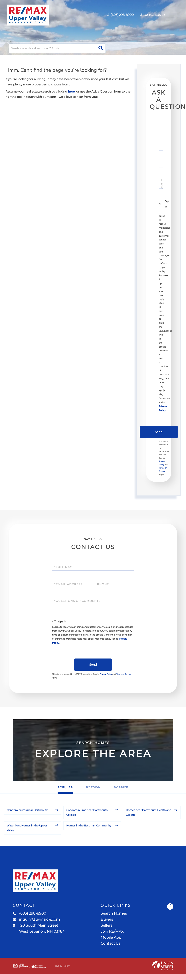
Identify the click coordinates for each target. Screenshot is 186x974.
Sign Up (160, 15)
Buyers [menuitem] (107, 919)
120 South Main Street (39, 928)
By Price (121, 787)
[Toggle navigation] (175, 15)
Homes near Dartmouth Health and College (148, 812)
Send (159, 432)
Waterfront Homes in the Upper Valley (27, 828)
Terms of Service (123, 674)
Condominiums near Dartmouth (27, 810)
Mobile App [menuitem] (111, 937)
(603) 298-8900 (29, 913)
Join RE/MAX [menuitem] (112, 931)
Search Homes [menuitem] (114, 913)
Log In (146, 15)
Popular (65, 787)
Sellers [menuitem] (106, 925)
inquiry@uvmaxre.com (36, 919)
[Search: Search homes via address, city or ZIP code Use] (57, 48)
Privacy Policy (106, 674)
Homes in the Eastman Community (88, 825)
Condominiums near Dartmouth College (87, 812)
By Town (93, 787)
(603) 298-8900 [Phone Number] (120, 15)
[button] (101, 48)
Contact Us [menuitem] (110, 943)
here (71, 91)
